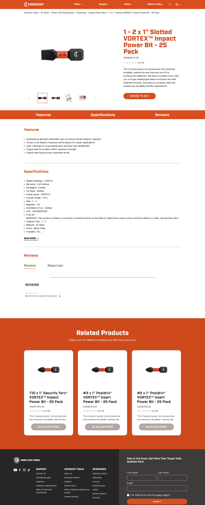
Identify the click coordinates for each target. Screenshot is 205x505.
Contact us (40, 473)
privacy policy (162, 495)
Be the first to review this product (43, 296)
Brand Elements (99, 494)
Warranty (40, 482)
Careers (67, 482)
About (127, 4)
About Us (68, 473)
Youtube (15, 470)
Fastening (81, 13)
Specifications (103, 115)
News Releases (99, 486)
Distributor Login (43, 478)
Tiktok (29, 470)
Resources (55, 265)
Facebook (19, 470)
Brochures (97, 478)
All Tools (45, 13)
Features (43, 115)
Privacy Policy (70, 486)
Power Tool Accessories (62, 13)
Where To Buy (154, 4)
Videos (95, 490)
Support (103, 4)
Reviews (162, 115)
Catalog (96, 482)
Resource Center (100, 473)
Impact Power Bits (97, 13)
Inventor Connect (72, 478)
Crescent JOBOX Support (46, 486)
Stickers (96, 498)
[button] (29, 98)
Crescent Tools (31, 13)
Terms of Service (71, 497)
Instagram (24, 470)
